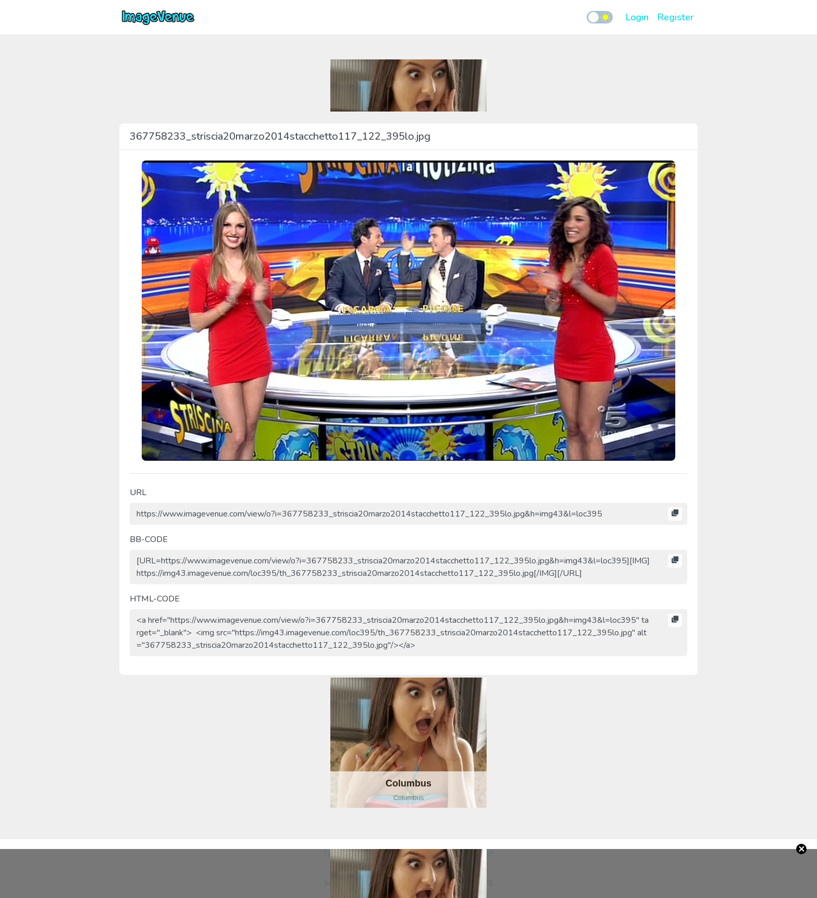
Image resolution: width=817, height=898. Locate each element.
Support (479, 853)
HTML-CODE (155, 599)
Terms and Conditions (362, 853)
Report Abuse (433, 853)
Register (675, 17)
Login (637, 17)
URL (138, 492)
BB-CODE (149, 539)
